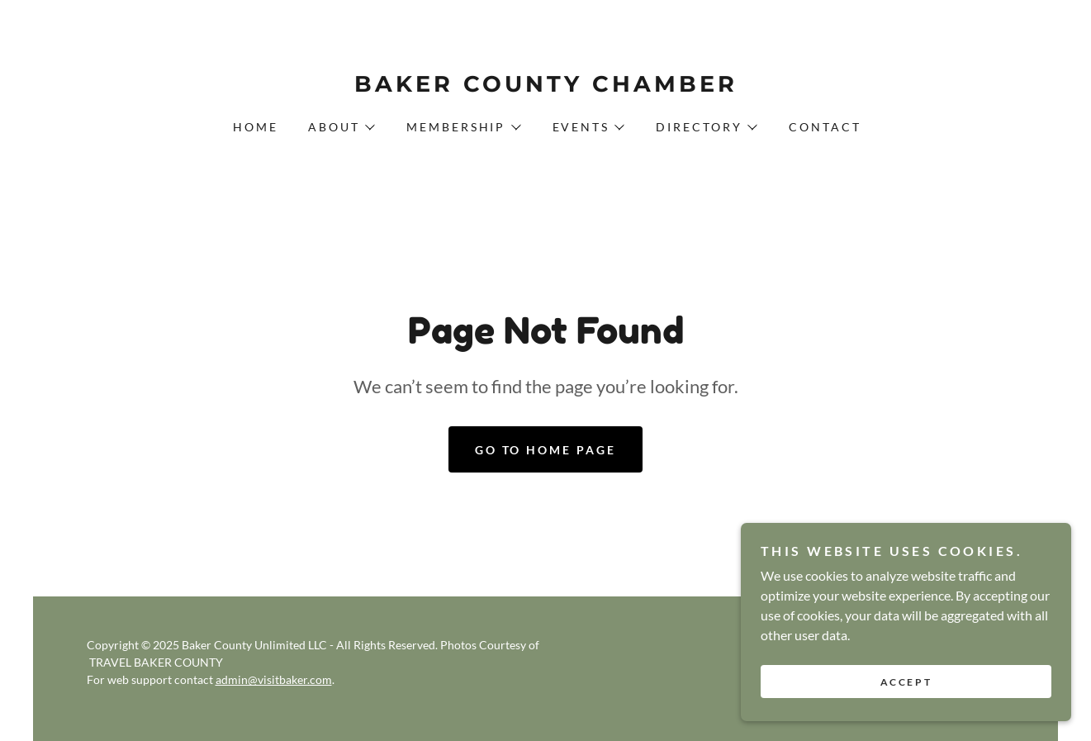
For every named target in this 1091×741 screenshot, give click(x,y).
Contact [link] (825, 127)
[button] (341, 127)
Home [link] (255, 127)
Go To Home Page (546, 450)
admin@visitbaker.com (274, 679)
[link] (545, 86)
